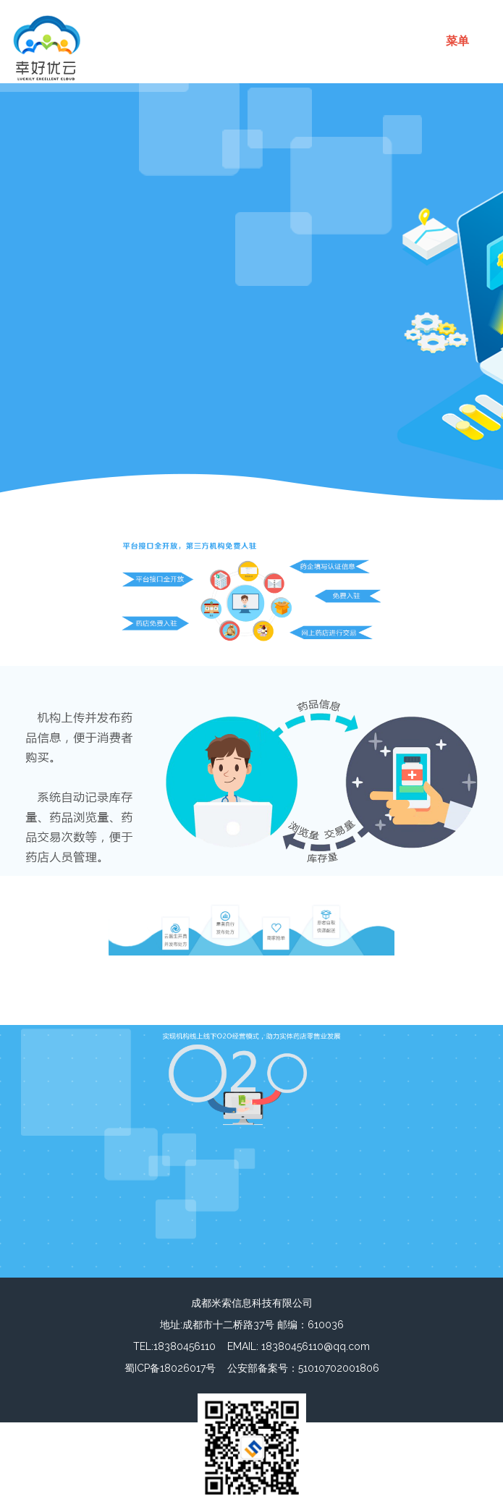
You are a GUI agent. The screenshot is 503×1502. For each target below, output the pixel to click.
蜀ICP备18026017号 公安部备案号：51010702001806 (251, 1368)
